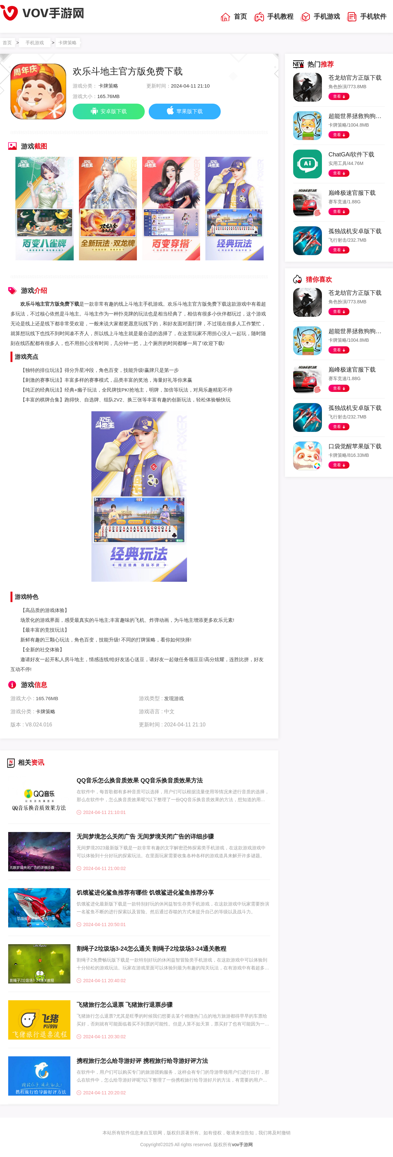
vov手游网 (242, 1144)
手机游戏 (320, 17)
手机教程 (273, 17)
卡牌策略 (67, 42)
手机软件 (366, 17)
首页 (233, 17)
